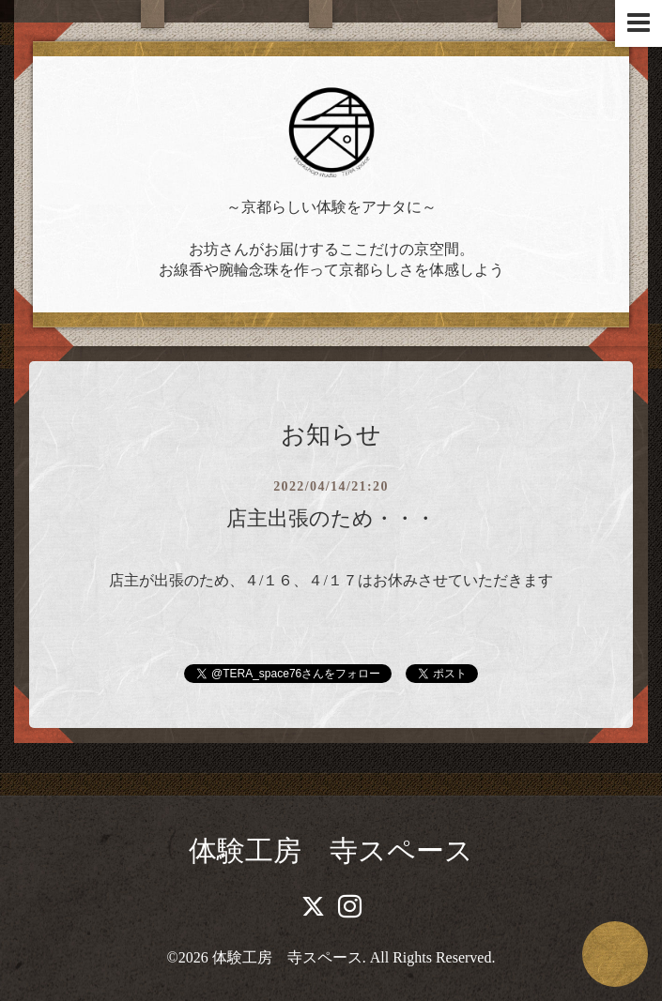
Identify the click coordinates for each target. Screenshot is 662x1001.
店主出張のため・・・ (331, 518)
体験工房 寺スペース (331, 850)
